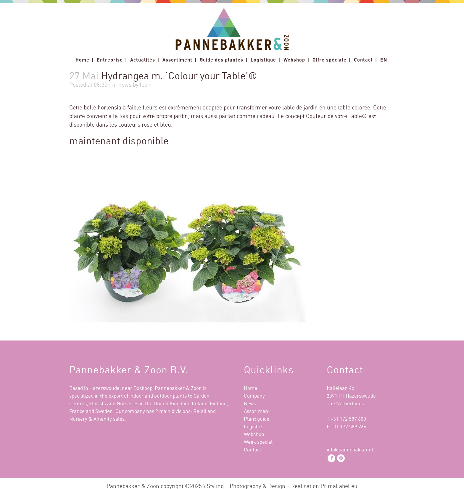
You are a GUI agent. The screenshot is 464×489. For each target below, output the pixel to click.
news (124, 84)
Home (250, 388)
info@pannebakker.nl (350, 449)
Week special (258, 442)
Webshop (254, 434)
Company (254, 396)
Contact (252, 449)
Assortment (257, 411)
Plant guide (256, 419)
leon (145, 84)
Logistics (253, 426)
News (250, 403)
